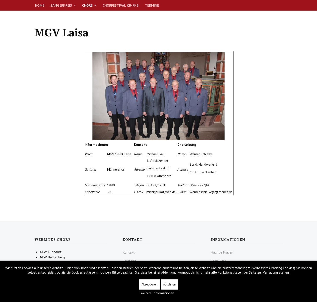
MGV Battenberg (52, 257)
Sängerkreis (61, 5)
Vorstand (129, 261)
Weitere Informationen (157, 293)
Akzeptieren (149, 284)
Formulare (218, 261)
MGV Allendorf (51, 252)
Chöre (87, 5)
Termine (152, 5)
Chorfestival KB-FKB (121, 5)
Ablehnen (169, 284)
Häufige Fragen (222, 252)
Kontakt (129, 252)
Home (39, 5)
